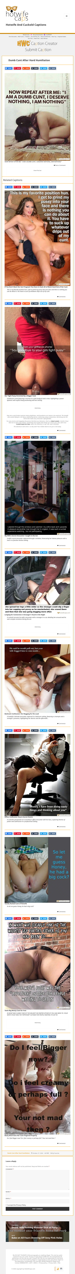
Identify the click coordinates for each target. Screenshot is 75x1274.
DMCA (35, 1263)
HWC (47, 1153)
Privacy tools (52, 1263)
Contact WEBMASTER (21, 1263)
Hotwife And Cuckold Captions (26, 24)
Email (8, 1198)
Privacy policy (43, 1263)
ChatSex (27, 36)
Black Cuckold (55, 421)
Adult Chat (36, 38)
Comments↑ (62, 296)
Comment (10, 1169)
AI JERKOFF (48, 34)
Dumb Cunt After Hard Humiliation (18, 1153)
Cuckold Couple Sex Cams (23, 424)
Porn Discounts (13, 36)
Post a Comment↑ (60, 165)
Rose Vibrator (44, 38)
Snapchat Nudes (62, 36)
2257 (30, 1263)
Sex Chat (30, 38)
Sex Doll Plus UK (35, 36)
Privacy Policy (21, 1205)
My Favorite (55, 1153)
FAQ (59, 1263)
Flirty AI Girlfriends (45, 36)
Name (8, 1192)
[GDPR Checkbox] (6, 1205)
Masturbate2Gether (37, 34)
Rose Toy (54, 36)
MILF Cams (21, 36)
